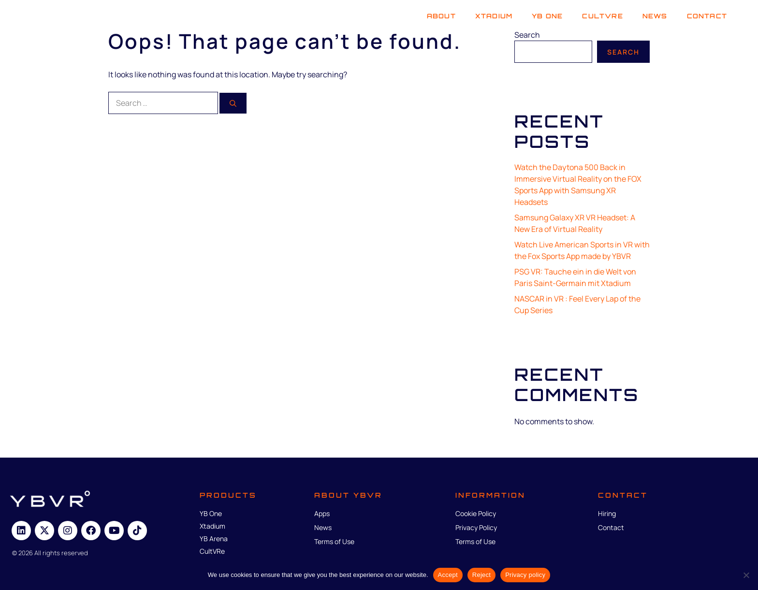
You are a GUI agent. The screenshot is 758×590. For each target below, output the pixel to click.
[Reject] (746, 575)
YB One (547, 16)
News (655, 16)
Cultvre (602, 16)
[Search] (233, 103)
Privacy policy (525, 574)
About (441, 16)
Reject (481, 574)
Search (527, 34)
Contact (707, 16)
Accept (448, 574)
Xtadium (493, 16)
